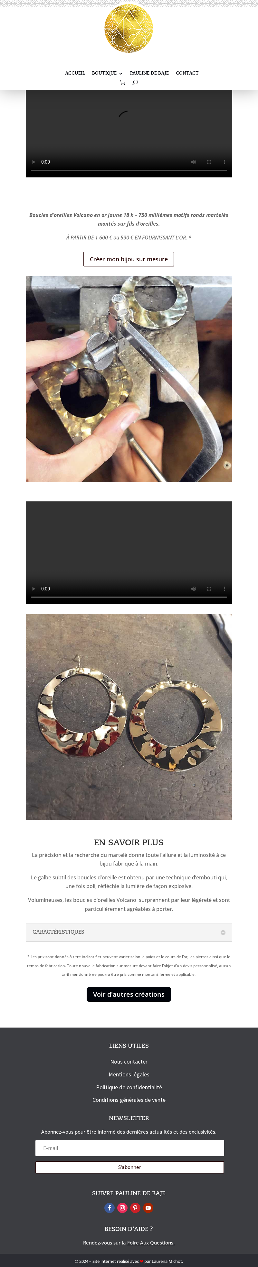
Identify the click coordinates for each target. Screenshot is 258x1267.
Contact (187, 73)
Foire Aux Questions (150, 1242)
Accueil (75, 73)
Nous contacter (129, 1061)
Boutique (104, 73)
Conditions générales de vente (129, 1099)
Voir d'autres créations (129, 994)
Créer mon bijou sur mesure (129, 259)
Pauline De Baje (149, 73)
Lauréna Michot (167, 1261)
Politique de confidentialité (129, 1087)
